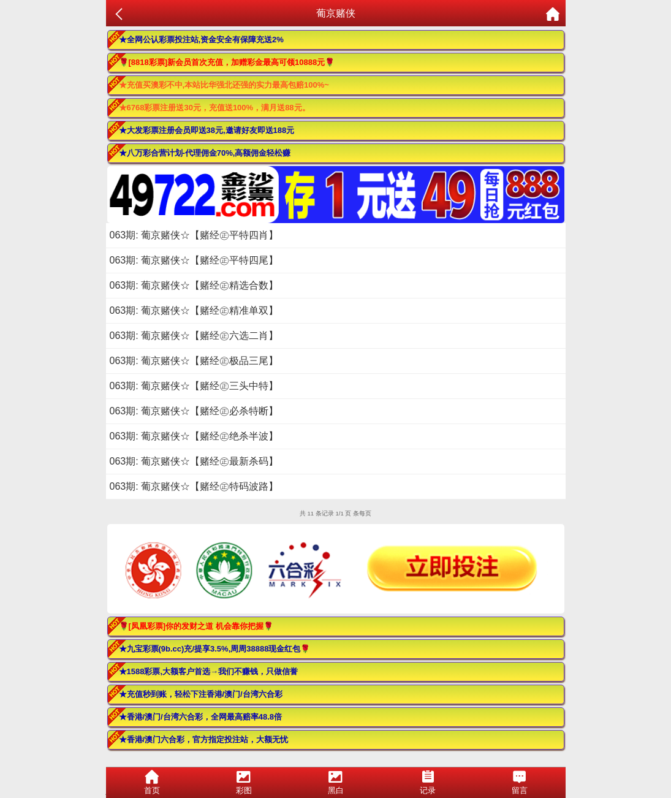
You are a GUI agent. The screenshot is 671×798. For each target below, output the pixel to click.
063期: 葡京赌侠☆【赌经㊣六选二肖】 (194, 335)
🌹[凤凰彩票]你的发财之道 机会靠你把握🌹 (196, 626)
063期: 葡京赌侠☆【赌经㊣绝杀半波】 (194, 436)
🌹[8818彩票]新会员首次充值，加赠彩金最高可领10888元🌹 (227, 62)
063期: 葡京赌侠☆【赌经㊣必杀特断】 (194, 411)
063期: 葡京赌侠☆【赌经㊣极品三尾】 (194, 360)
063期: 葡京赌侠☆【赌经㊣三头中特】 (194, 386)
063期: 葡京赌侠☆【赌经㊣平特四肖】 (194, 235)
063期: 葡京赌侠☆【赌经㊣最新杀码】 (194, 461)
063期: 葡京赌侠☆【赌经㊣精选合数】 (194, 285)
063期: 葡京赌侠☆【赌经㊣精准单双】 (194, 310)
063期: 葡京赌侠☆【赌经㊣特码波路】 (194, 486)
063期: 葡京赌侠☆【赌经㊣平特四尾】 (194, 260)
